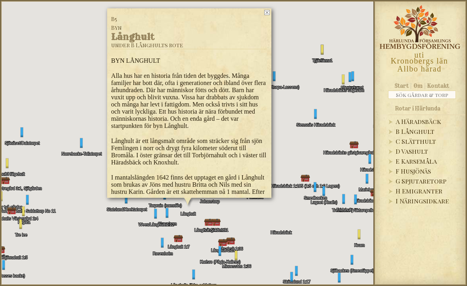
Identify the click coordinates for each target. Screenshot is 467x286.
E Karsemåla (416, 161)
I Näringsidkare (422, 201)
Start (402, 86)
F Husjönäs (413, 171)
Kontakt (438, 86)
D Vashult (412, 151)
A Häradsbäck (418, 121)
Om (418, 86)
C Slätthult (416, 141)
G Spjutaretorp (421, 181)
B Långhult (415, 131)
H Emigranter (419, 191)
